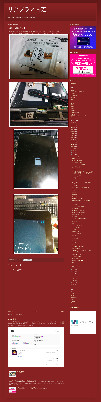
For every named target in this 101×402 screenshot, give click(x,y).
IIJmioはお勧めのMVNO (78, 260)
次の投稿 (10, 311)
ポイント (74, 264)
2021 (72, 133)
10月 (74, 152)
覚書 (72, 303)
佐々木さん (75, 242)
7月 (74, 271)
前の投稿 (61, 311)
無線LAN (74, 216)
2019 (72, 137)
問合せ (72, 105)
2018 (72, 140)
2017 (72, 142)
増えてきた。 (75, 235)
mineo (72, 106)
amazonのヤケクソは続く (78, 165)
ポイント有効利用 (76, 233)
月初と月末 (75, 221)
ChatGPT (73, 293)
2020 (72, 135)
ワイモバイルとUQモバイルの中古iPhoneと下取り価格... (23, 380)
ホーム (36, 311)
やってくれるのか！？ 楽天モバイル (26, 387)
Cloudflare (73, 83)
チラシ (72, 108)
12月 (74, 148)
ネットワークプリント (77, 227)
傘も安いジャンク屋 (77, 162)
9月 (74, 154)
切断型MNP (75, 178)
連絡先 (72, 103)
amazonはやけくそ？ (77, 194)
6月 (74, 273)
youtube (73, 301)
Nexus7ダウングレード (78, 158)
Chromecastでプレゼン (78, 208)
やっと (74, 244)
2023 (72, 129)
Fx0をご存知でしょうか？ (78, 212)
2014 (72, 285)
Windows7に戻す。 (77, 267)
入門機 (74, 229)
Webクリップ (74, 299)
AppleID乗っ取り (13, 319)
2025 (72, 125)
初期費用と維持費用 (77, 256)
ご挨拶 (72, 90)
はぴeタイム (75, 196)
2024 (72, 127)
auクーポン (75, 223)
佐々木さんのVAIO (76, 176)
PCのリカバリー (76, 258)
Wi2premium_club (76, 190)
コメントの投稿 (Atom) (16, 314)
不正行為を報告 (74, 307)
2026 (72, 123)
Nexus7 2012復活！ (77, 160)
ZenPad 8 (74, 192)
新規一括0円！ (76, 238)
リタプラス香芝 (27, 9)
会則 (72, 99)
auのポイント (75, 231)
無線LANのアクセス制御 (78, 246)
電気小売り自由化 (76, 248)
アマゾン (74, 180)
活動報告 (73, 110)
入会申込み (73, 97)
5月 (74, 276)
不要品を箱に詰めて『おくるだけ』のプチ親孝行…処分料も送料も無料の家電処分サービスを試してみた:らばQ (82, 173)
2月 (74, 282)
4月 (74, 278)
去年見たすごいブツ (77, 204)
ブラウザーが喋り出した (78, 206)
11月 (74, 150)
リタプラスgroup (75, 93)
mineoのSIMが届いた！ (78, 198)
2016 (72, 144)
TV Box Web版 (20, 371)
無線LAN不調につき (77, 214)
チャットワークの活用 (77, 225)
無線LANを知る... (76, 167)
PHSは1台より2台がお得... (78, 210)
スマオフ (74, 185)
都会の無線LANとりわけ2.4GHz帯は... (81, 187)
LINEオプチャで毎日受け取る (78, 92)
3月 (74, 280)
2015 (72, 146)
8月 (74, 269)
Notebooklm (74, 297)
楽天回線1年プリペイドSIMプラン (79, 116)
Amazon (73, 292)
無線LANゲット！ (76, 254)
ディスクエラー (76, 156)
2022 (72, 131)
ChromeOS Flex (75, 112)
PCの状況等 (74, 95)
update (74, 169)
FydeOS (73, 114)
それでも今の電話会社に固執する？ (81, 219)
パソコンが (75, 240)
